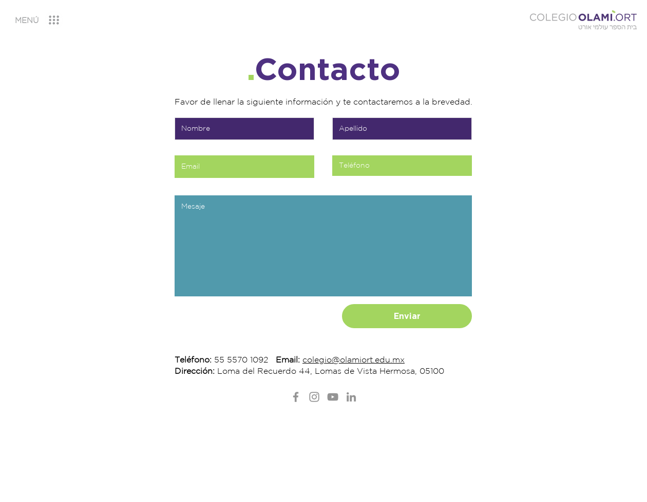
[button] (27, 20)
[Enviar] (407, 316)
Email (182, 145)
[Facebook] (295, 397)
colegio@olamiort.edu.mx (353, 359)
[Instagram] (314, 397)
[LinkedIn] (351, 397)
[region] (47, 20)
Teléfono (344, 145)
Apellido (343, 107)
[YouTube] (332, 397)
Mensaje (186, 185)
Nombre (186, 107)
